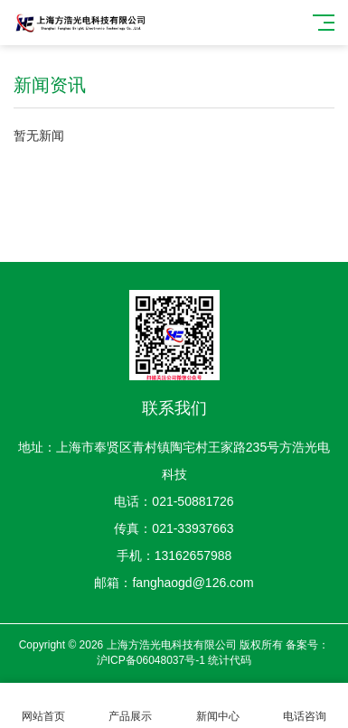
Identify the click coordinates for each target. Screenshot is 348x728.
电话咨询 (304, 706)
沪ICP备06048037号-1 (151, 660)
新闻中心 (217, 706)
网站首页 (43, 706)
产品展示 (130, 706)
